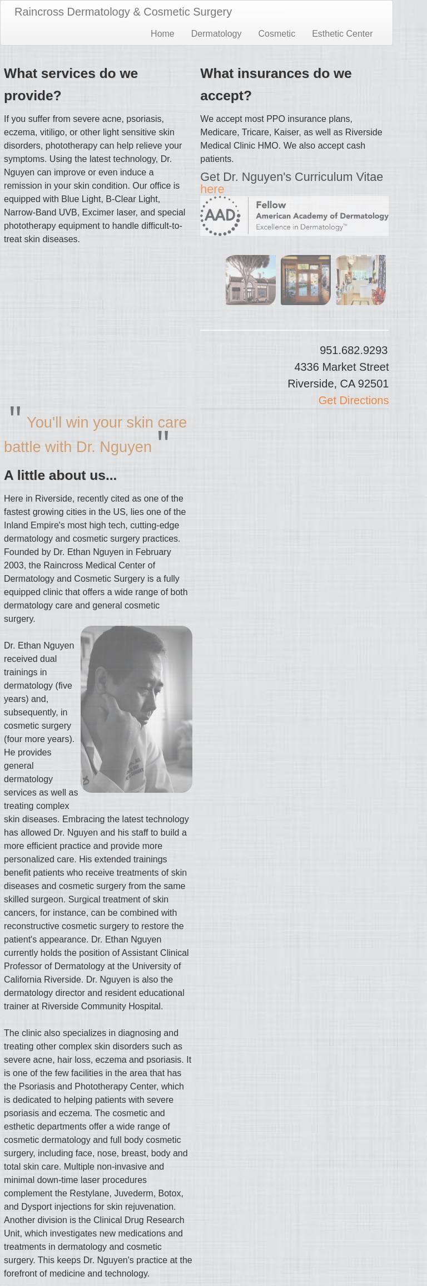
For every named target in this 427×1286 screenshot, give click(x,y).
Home (163, 33)
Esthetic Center (342, 33)
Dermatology (216, 33)
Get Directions (354, 400)
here (212, 189)
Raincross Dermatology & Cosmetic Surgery (123, 12)
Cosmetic (276, 33)
